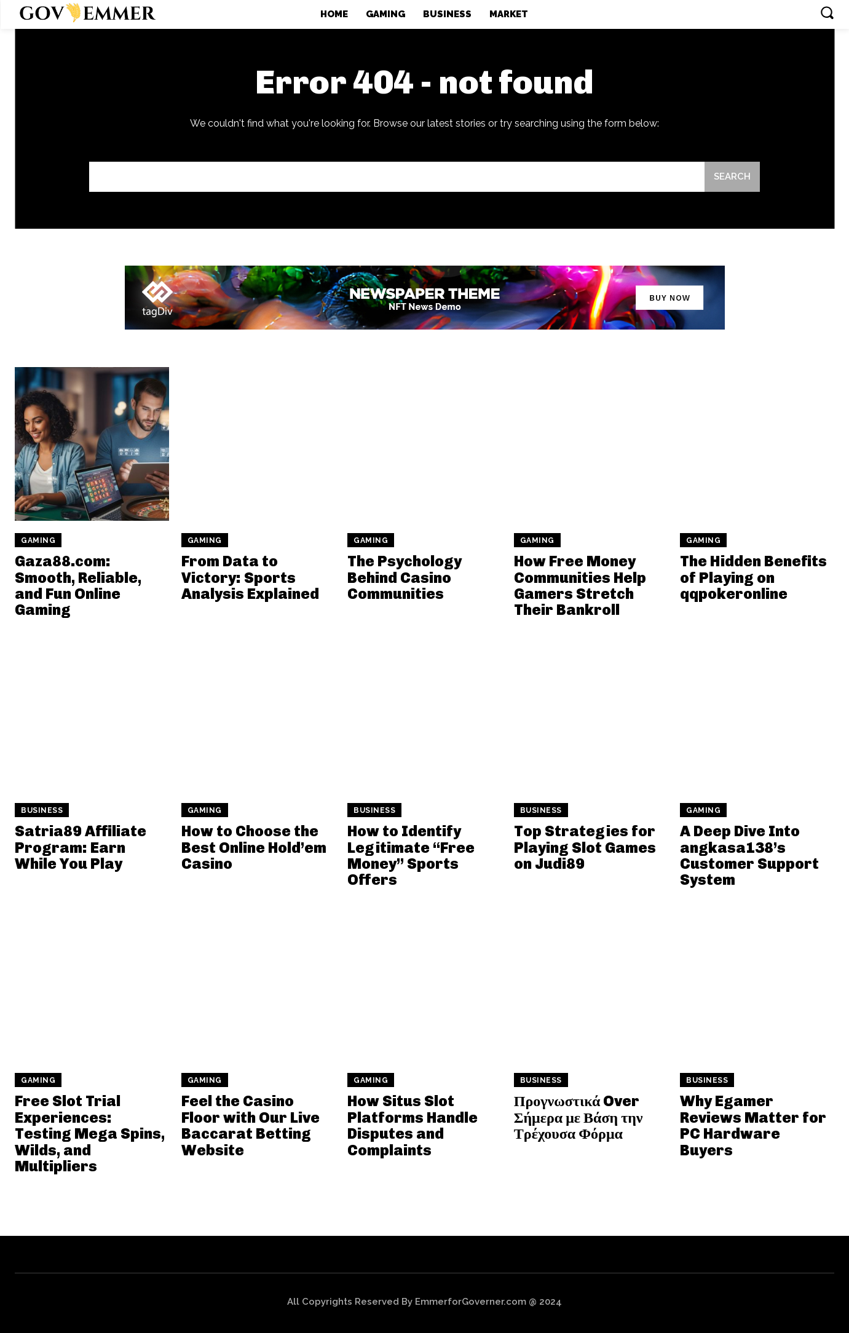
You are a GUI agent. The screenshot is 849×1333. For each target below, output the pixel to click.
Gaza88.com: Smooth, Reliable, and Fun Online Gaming (78, 585)
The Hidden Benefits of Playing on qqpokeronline (753, 577)
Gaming (38, 540)
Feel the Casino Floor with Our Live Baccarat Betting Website (250, 1125)
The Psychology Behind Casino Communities (404, 577)
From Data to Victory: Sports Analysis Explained (250, 577)
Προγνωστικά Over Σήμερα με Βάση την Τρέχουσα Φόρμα (578, 1117)
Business (42, 810)
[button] (826, 12)
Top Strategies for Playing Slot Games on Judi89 (585, 847)
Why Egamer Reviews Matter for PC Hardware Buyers (753, 1125)
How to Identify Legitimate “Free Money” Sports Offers (411, 855)
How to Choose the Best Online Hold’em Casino (253, 847)
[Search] (732, 177)
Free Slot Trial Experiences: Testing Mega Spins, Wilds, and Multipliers (90, 1133)
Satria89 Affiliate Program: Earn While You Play (80, 847)
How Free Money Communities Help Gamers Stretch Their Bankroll (580, 585)
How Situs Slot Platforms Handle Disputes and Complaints (412, 1125)
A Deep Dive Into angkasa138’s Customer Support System (749, 855)
